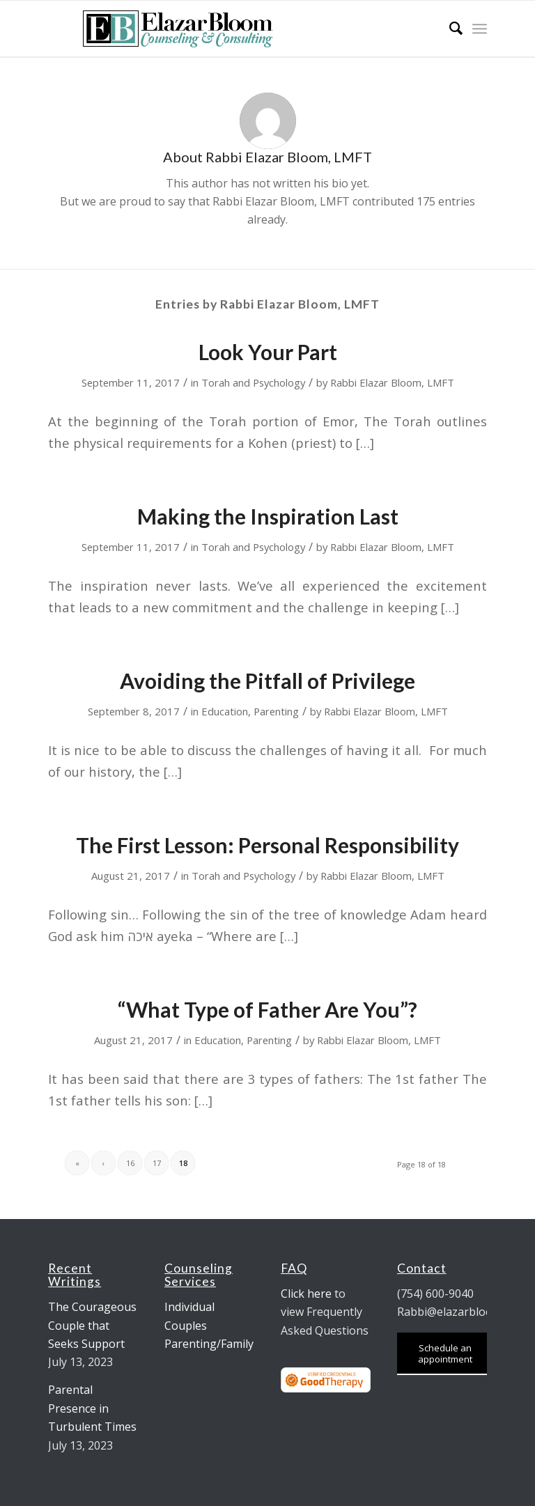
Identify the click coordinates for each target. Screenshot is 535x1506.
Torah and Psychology (253, 382)
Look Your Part (268, 351)
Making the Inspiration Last (267, 516)
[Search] (449, 28)
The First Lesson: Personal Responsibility (267, 844)
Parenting (276, 711)
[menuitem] (449, 28)
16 (130, 1163)
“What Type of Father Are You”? (267, 1009)
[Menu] (479, 28)
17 (157, 1163)
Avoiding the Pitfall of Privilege (267, 680)
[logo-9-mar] (180, 28)
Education (224, 711)
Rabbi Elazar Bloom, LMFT (392, 382)
